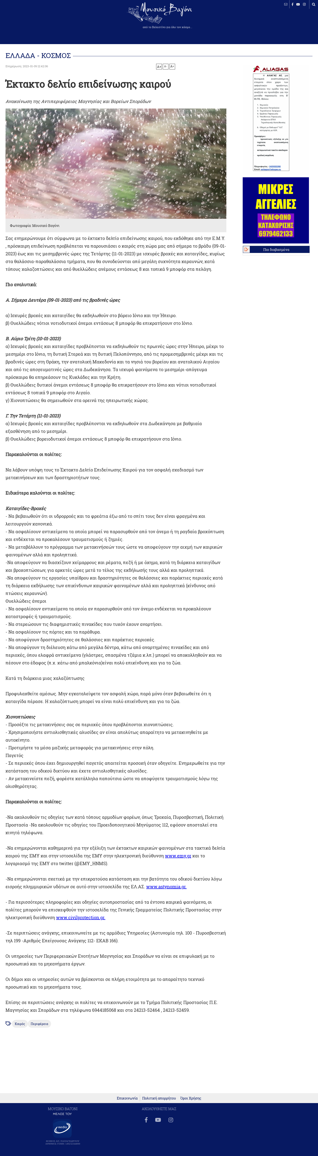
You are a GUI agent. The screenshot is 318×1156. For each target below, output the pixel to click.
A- (165, 66)
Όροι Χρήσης (190, 1098)
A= (172, 66)
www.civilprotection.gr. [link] (80, 917)
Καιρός (20, 1024)
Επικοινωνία (127, 1098)
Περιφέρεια (39, 1024)
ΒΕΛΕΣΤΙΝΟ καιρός (27, 18)
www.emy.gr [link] (178, 856)
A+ (159, 66)
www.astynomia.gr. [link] (166, 886)
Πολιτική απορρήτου (159, 1098)
